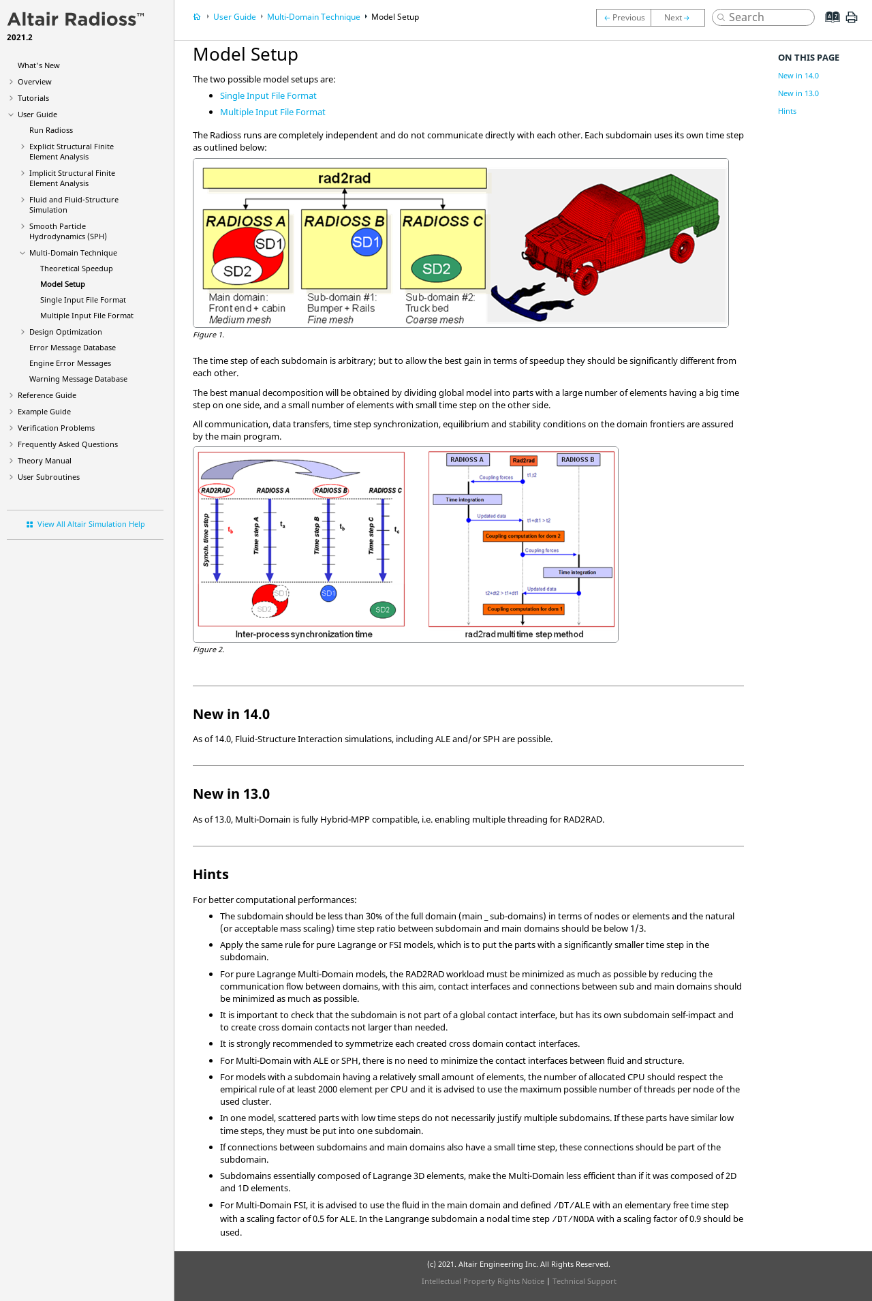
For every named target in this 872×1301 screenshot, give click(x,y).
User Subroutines (49, 477)
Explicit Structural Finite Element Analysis (71, 151)
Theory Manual (45, 460)
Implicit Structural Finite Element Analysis (72, 178)
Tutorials (33, 98)
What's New (39, 65)
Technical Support (584, 1281)
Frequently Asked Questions (68, 444)
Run (51, 130)
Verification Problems (56, 428)
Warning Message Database (78, 378)
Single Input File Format (83, 299)
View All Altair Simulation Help (91, 524)
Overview (35, 81)
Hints (787, 111)
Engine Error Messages (70, 363)
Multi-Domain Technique (73, 252)
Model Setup (62, 284)
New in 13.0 (798, 93)
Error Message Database (72, 347)
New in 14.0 (798, 75)
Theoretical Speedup (76, 268)
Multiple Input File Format (87, 315)
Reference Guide (47, 395)
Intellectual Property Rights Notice (483, 1281)
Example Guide (44, 411)
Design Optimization (65, 331)
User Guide (37, 114)
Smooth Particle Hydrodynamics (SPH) (68, 231)
